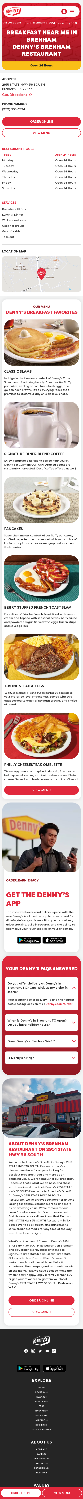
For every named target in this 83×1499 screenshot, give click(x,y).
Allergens (42, 1420)
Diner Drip (41, 1425)
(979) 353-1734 (13, 109)
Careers (41, 1454)
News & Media (41, 1458)
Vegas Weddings (41, 1429)
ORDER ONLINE (41, 121)
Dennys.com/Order (59, 1004)
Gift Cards (41, 1401)
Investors (41, 1473)
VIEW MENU (41, 133)
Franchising (41, 1468)
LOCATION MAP (14, 251)
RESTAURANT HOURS (18, 149)
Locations (41, 1392)
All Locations (12, 22)
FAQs (41, 1406)
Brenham (39, 22)
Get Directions (14, 95)
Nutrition (41, 1415)
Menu (41, 1387)
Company (41, 1449)
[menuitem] (64, 11)
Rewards (41, 1397)
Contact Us (41, 1463)
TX (27, 22)
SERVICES (9, 202)
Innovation (41, 1411)
